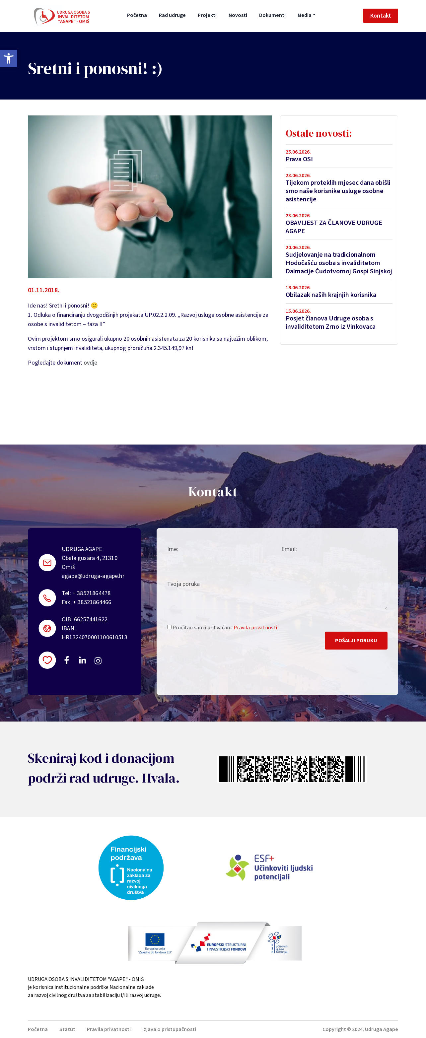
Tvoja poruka (183, 584)
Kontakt (380, 16)
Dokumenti (272, 15)
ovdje (90, 363)
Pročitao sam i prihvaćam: (222, 627)
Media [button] (305, 15)
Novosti (238, 15)
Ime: (172, 549)
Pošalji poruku (356, 640)
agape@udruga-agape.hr (93, 576)
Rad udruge (172, 15)
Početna (137, 15)
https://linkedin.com (83, 660)
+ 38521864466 (92, 602)
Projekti (207, 15)
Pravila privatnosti (255, 627)
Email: (289, 549)
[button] (8, 58)
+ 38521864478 (91, 593)
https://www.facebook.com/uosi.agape (67, 660)
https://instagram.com (98, 661)
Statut (67, 1029)
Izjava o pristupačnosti (169, 1029)
